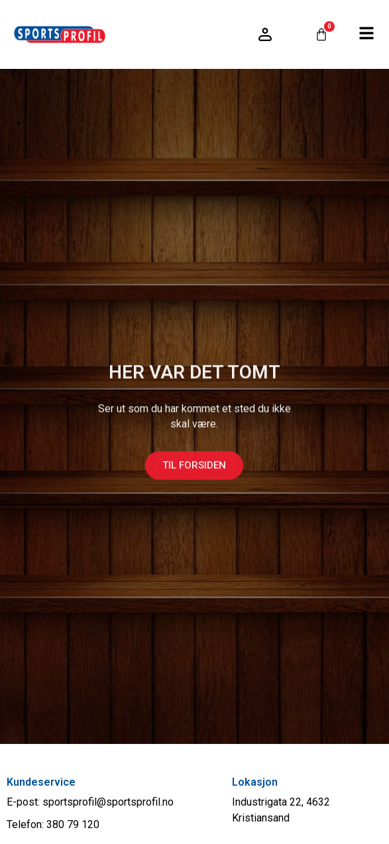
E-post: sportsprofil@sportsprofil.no (90, 802)
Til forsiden (194, 471)
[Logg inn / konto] (265, 34)
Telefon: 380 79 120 (53, 824)
